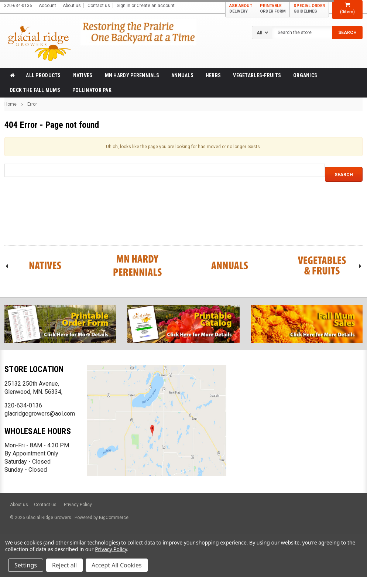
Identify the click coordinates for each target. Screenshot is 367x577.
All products (43, 75)
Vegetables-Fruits (257, 75)
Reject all (64, 565)
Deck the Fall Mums (35, 90)
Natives (83, 75)
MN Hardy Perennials (132, 75)
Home (10, 104)
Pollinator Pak (92, 90)
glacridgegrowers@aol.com (39, 413)
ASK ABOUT (240, 8)
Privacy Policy (78, 504)
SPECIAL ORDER (309, 8)
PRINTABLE (273, 8)
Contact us (99, 5)
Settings (25, 565)
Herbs (213, 75)
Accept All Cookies (117, 565)
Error (32, 104)
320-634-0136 (23, 405)
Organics (305, 75)
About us (72, 5)
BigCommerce (113, 517)
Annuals (182, 75)
